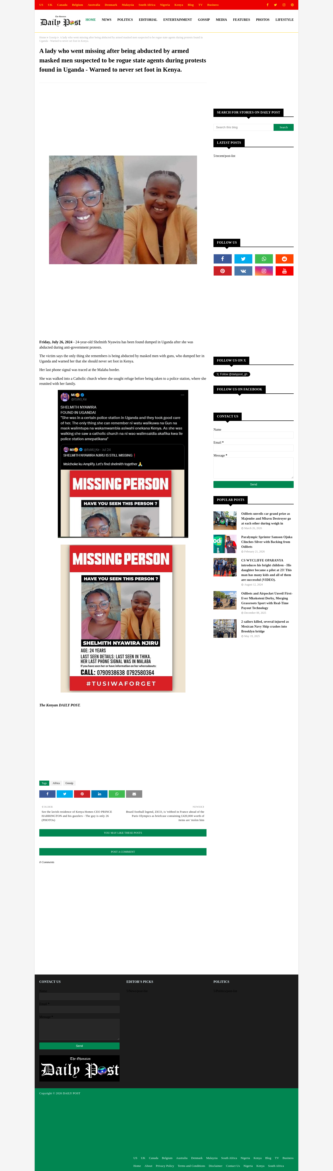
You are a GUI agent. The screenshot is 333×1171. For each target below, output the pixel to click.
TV (200, 4)
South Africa (147, 4)
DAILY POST (71, 1093)
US (41, 4)
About (148, 1166)
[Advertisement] (123, 119)
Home (42, 37)
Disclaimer (215, 1166)
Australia (94, 4)
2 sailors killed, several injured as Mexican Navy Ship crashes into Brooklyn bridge (265, 626)
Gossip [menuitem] (204, 19)
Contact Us (233, 1166)
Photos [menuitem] (262, 19)
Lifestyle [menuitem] (284, 19)
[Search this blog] (243, 127)
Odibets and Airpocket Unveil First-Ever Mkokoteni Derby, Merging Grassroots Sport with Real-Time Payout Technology (267, 601)
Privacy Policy (165, 1166)
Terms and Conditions (191, 1166)
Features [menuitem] (241, 19)
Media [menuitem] (221, 19)
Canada (62, 4)
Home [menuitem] (91, 19)
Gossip (52, 37)
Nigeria (165, 4)
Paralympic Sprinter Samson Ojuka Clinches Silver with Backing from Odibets (266, 542)
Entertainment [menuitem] (177, 19)
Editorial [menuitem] (148, 19)
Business (213, 4)
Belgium (77, 4)
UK (50, 4)
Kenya (179, 4)
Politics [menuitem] (125, 19)
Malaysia (128, 4)
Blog (191, 4)
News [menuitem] (106, 19)
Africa (56, 783)
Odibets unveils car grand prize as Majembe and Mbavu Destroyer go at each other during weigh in (266, 518)
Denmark (111, 4)
